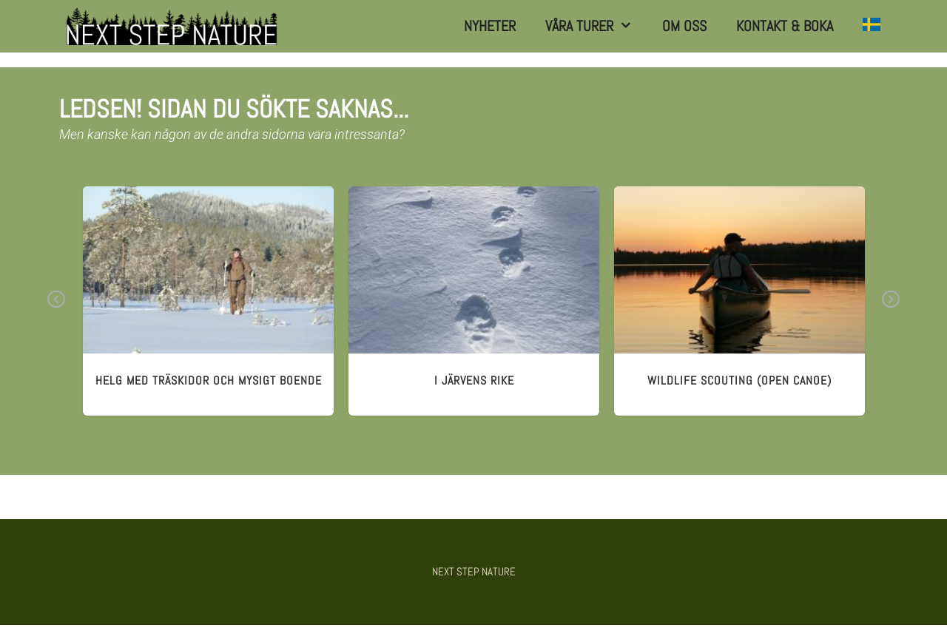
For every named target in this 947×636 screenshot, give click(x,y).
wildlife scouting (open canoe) (739, 380)
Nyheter (490, 25)
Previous (56, 309)
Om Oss (684, 25)
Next (890, 309)
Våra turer (596, 26)
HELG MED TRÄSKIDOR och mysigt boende (208, 380)
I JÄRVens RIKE (474, 380)
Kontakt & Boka (784, 25)
